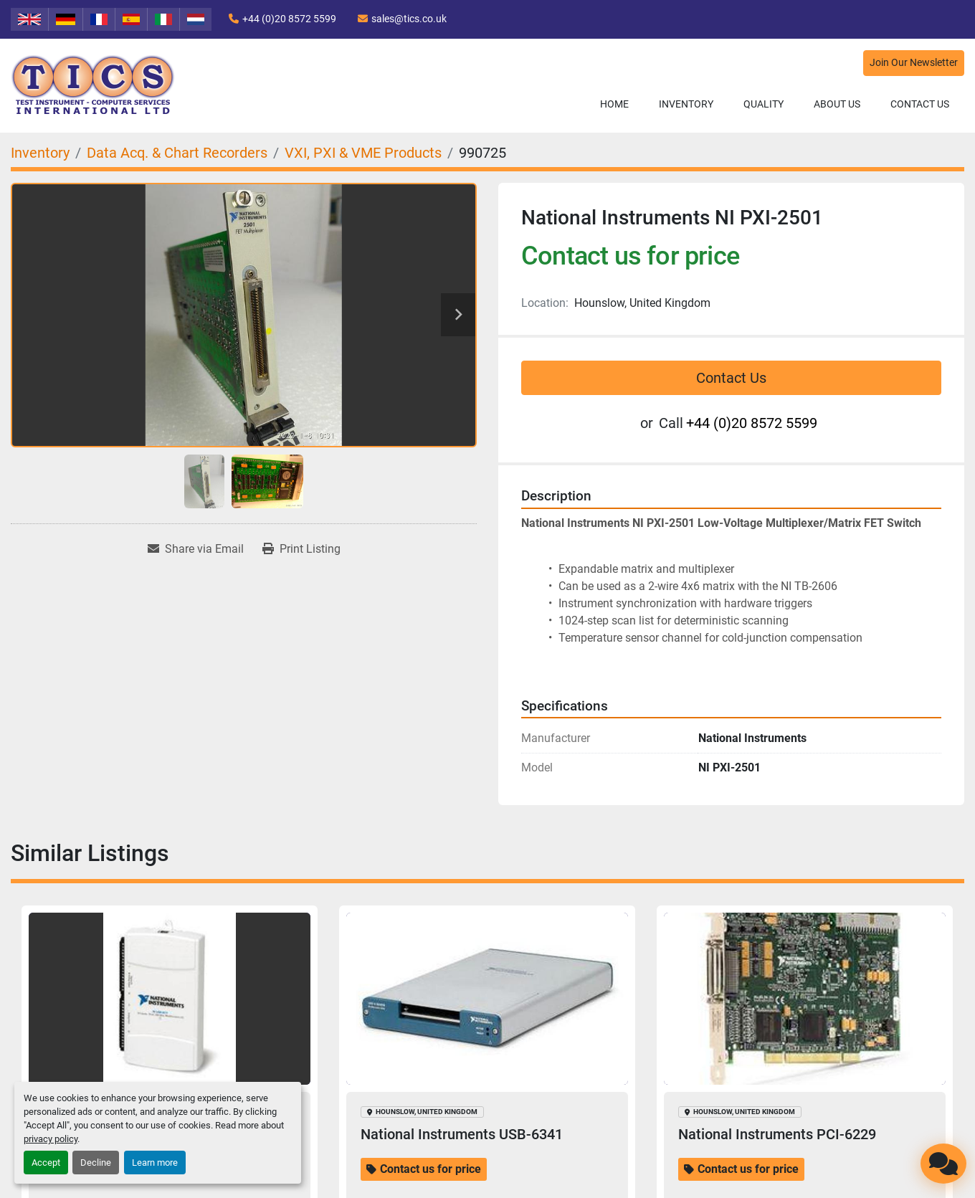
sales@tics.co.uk (409, 18)
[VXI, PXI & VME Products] (363, 152)
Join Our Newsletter (914, 63)
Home (614, 104)
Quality (763, 104)
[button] (686, 104)
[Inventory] (40, 152)
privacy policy (50, 1138)
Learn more (155, 1162)
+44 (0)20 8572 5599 (289, 18)
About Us (837, 104)
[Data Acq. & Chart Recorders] (177, 152)
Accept (46, 1162)
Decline (95, 1162)
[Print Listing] (301, 549)
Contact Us (919, 104)
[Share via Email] (195, 549)
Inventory (686, 104)
